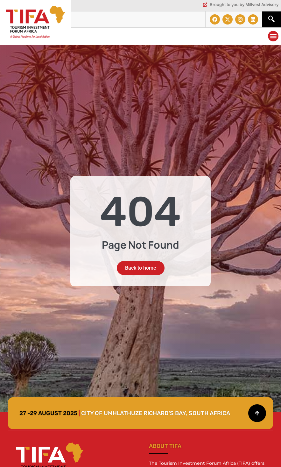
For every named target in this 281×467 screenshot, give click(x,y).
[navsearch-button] (271, 19)
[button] (273, 36)
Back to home (140, 268)
